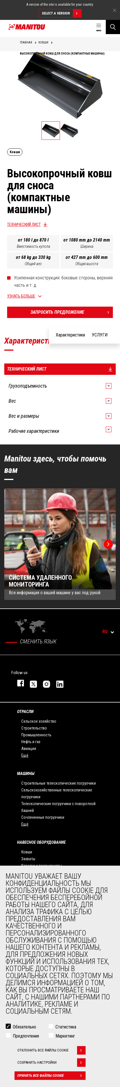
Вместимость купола (33, 246)
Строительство (34, 728)
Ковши (26, 852)
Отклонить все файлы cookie (51, 1050)
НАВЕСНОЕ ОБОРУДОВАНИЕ (41, 842)
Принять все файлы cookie (51, 1075)
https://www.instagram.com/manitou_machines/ (43, 683)
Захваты (28, 859)
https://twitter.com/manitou (30, 683)
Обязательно (24, 1027)
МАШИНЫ (25, 773)
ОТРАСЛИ (25, 711)
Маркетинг (65, 1036)
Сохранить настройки (51, 1062)
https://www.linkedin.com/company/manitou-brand (57, 683)
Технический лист (24, 224)
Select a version (61, 13)
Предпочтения (26, 1036)
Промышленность (36, 735)
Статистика (65, 1027)
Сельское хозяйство (38, 721)
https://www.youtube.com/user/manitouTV (70, 683)
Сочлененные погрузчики (42, 817)
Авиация (28, 748)
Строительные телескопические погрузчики (58, 783)
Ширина (86, 246)
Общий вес (33, 264)
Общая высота (86, 264)
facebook (17, 683)
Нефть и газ (30, 741)
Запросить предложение (71, 312)
